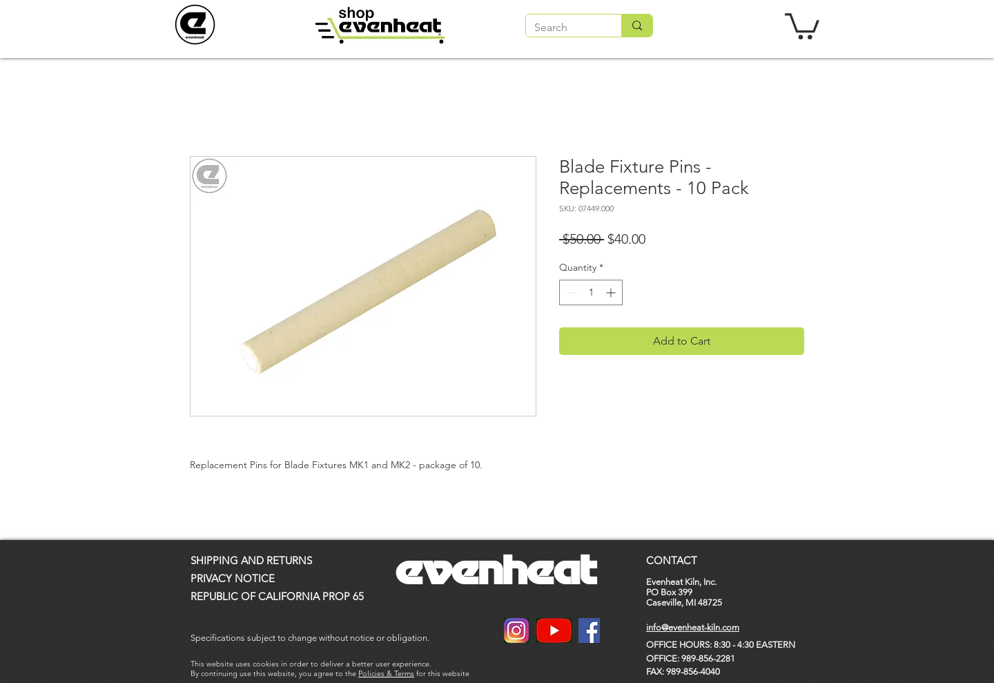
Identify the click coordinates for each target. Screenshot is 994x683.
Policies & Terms (386, 673)
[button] (802, 24)
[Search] (563, 28)
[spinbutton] (590, 292)
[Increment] (612, 292)
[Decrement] (569, 292)
